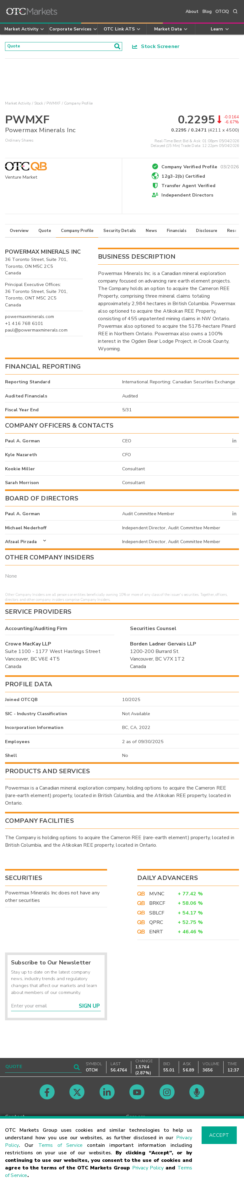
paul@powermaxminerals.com (36, 332)
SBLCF (157, 914)
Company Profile (77, 232)
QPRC (156, 924)
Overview (19, 232)
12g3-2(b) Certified (183, 178)
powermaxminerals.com (29, 318)
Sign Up (89, 1008)
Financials (177, 232)
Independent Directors (187, 197)
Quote (44, 232)
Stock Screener (156, 47)
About (192, 11)
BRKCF (157, 905)
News (151, 232)
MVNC (157, 895)
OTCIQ (222, 11)
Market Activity (18, 105)
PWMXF (53, 105)
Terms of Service (60, 1145)
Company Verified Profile (200, 167)
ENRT (156, 934)
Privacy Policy (148, 1167)
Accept (219, 1135)
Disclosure (206, 232)
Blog (207, 11)
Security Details (119, 232)
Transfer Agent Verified (188, 188)
